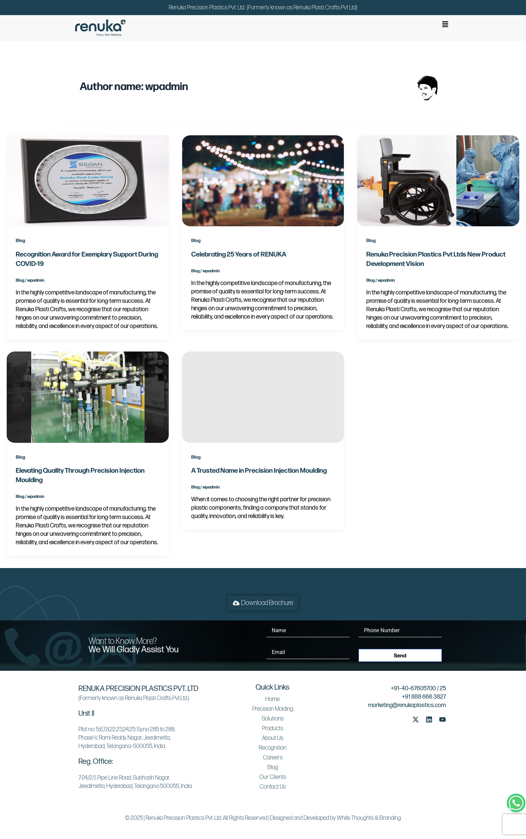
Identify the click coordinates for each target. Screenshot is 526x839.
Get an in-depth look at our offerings (263, 583)
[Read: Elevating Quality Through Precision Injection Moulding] (88, 397)
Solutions (272, 718)
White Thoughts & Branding (369, 818)
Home (272, 699)
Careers (272, 757)
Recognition (272, 747)
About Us (272, 738)
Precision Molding (272, 708)
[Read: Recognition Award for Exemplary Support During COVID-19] (88, 180)
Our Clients (272, 777)
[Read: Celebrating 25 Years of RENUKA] (263, 180)
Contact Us (273, 786)
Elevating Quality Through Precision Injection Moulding (80, 474)
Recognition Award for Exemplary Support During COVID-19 (87, 258)
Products (272, 728)
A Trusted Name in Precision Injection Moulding (259, 470)
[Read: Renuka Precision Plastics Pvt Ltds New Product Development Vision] (438, 180)
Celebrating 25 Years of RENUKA (238, 254)
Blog (20, 240)
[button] (445, 24)
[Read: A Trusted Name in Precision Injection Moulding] (263, 397)
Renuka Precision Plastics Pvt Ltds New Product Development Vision (436, 258)
